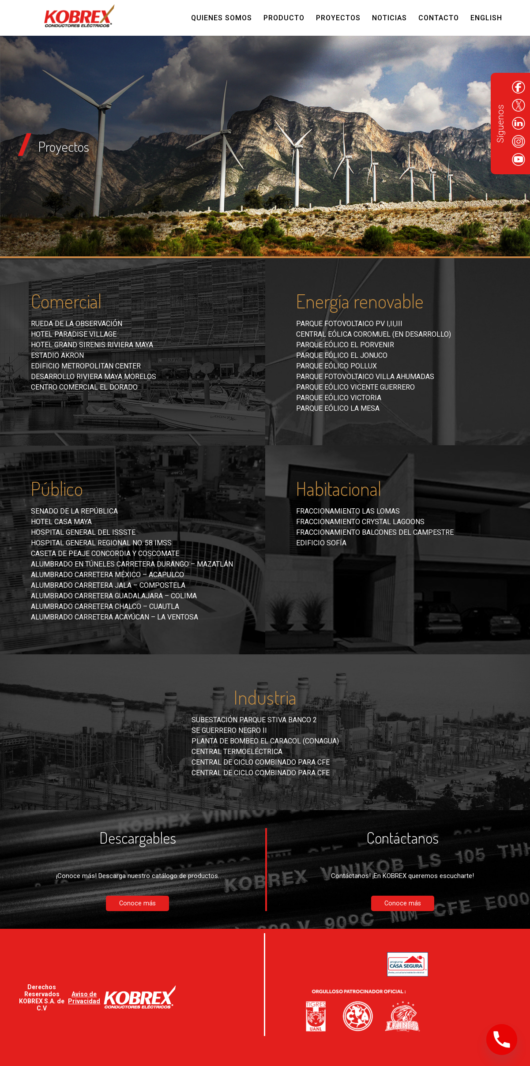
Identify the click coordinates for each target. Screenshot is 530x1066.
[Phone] (501, 1039)
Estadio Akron (57, 355)
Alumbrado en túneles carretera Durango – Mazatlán (132, 564)
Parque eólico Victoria (338, 398)
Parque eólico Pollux (336, 366)
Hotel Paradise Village (74, 334)
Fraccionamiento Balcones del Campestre (375, 532)
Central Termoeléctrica (237, 751)
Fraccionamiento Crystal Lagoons (360, 522)
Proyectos (338, 18)
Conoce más (137, 903)
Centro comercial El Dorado (84, 387)
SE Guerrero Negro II (229, 730)
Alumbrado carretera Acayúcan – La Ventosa (114, 617)
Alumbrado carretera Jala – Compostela (108, 585)
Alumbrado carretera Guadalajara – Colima (114, 596)
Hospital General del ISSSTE (83, 532)
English (486, 18)
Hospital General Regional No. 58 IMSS (101, 543)
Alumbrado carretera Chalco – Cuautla (105, 606)
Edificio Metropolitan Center (86, 366)
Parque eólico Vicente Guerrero (355, 387)
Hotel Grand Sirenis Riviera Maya (92, 345)
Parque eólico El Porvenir (345, 345)
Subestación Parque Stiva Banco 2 (254, 720)
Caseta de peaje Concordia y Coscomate (105, 553)
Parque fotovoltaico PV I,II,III (349, 323)
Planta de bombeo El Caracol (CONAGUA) (265, 741)
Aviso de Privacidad (84, 998)
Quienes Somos (221, 18)
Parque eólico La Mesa (338, 408)
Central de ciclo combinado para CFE (261, 762)
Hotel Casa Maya (61, 522)
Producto (283, 18)
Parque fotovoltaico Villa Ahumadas (365, 376)
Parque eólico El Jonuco (341, 355)
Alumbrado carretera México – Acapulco (107, 575)
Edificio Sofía (321, 543)
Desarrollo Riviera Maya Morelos (93, 376)
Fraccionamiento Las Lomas (348, 511)
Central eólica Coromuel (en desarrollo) (373, 334)
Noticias (389, 18)
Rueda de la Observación (76, 323)
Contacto (438, 18)
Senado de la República (74, 511)
